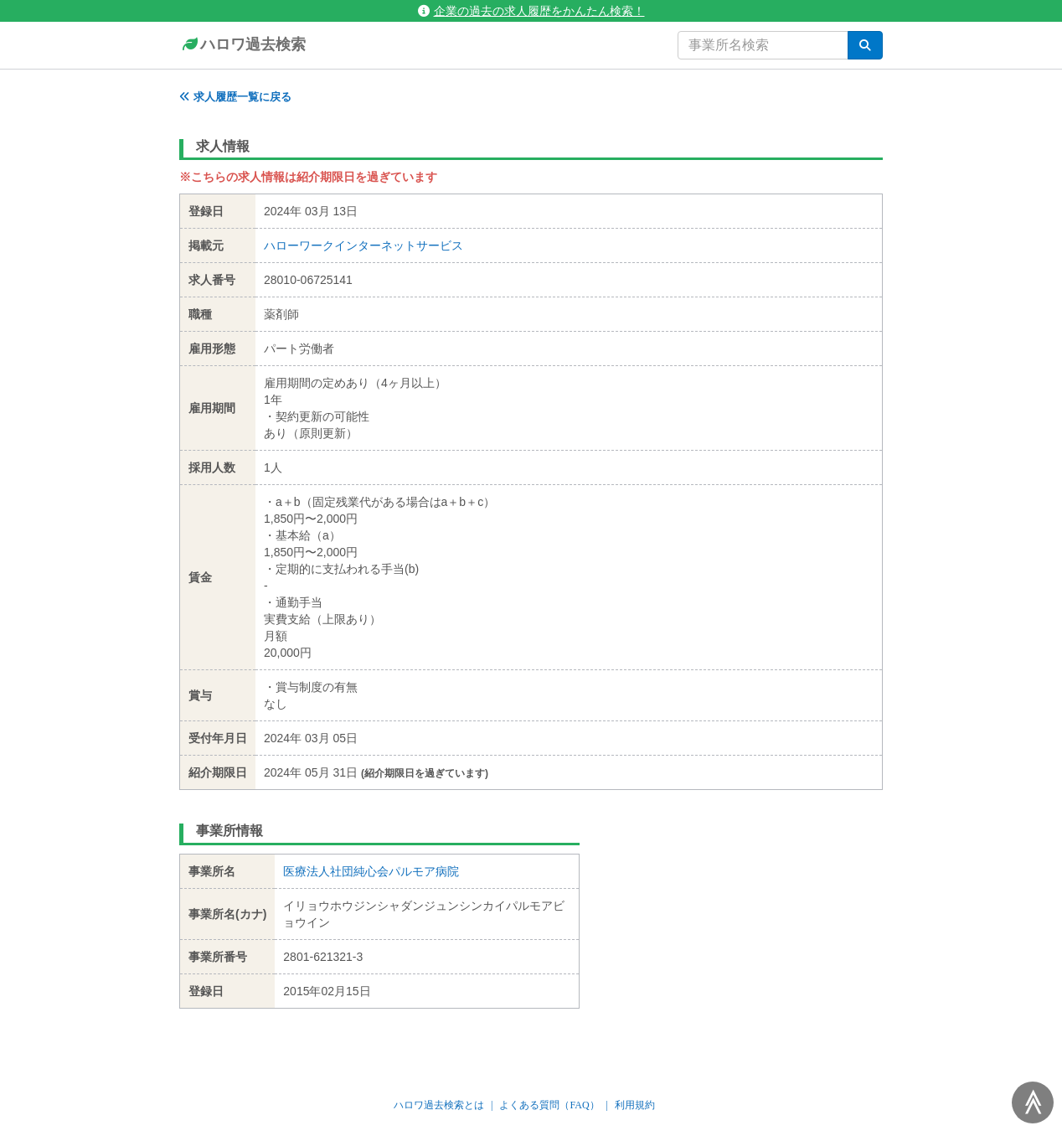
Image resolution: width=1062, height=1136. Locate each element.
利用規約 (635, 1105)
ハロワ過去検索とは (439, 1105)
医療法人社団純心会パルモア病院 (371, 871)
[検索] (865, 45)
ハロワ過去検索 (242, 45)
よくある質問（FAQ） (549, 1105)
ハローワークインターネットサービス (363, 245)
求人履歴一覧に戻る (235, 96)
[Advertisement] (744, 920)
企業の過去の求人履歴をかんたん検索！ (531, 11)
